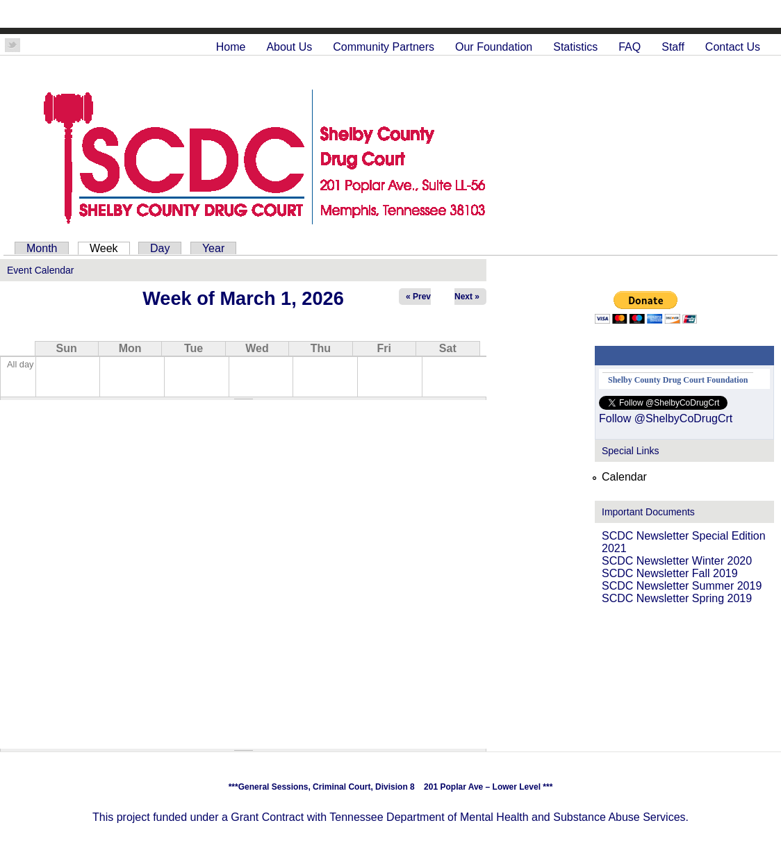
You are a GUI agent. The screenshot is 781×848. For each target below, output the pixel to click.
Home (231, 47)
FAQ (629, 47)
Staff (672, 47)
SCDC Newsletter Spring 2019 (677, 598)
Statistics (575, 47)
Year (213, 248)
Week (110, 248)
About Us (289, 47)
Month (41, 248)
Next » (466, 296)
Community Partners (383, 47)
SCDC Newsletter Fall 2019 (670, 573)
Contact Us (732, 47)
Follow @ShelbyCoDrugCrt (665, 418)
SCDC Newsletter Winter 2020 (677, 561)
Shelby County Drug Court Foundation (678, 380)
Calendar (624, 477)
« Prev (418, 296)
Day (160, 248)
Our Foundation (493, 47)
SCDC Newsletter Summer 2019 (682, 586)
